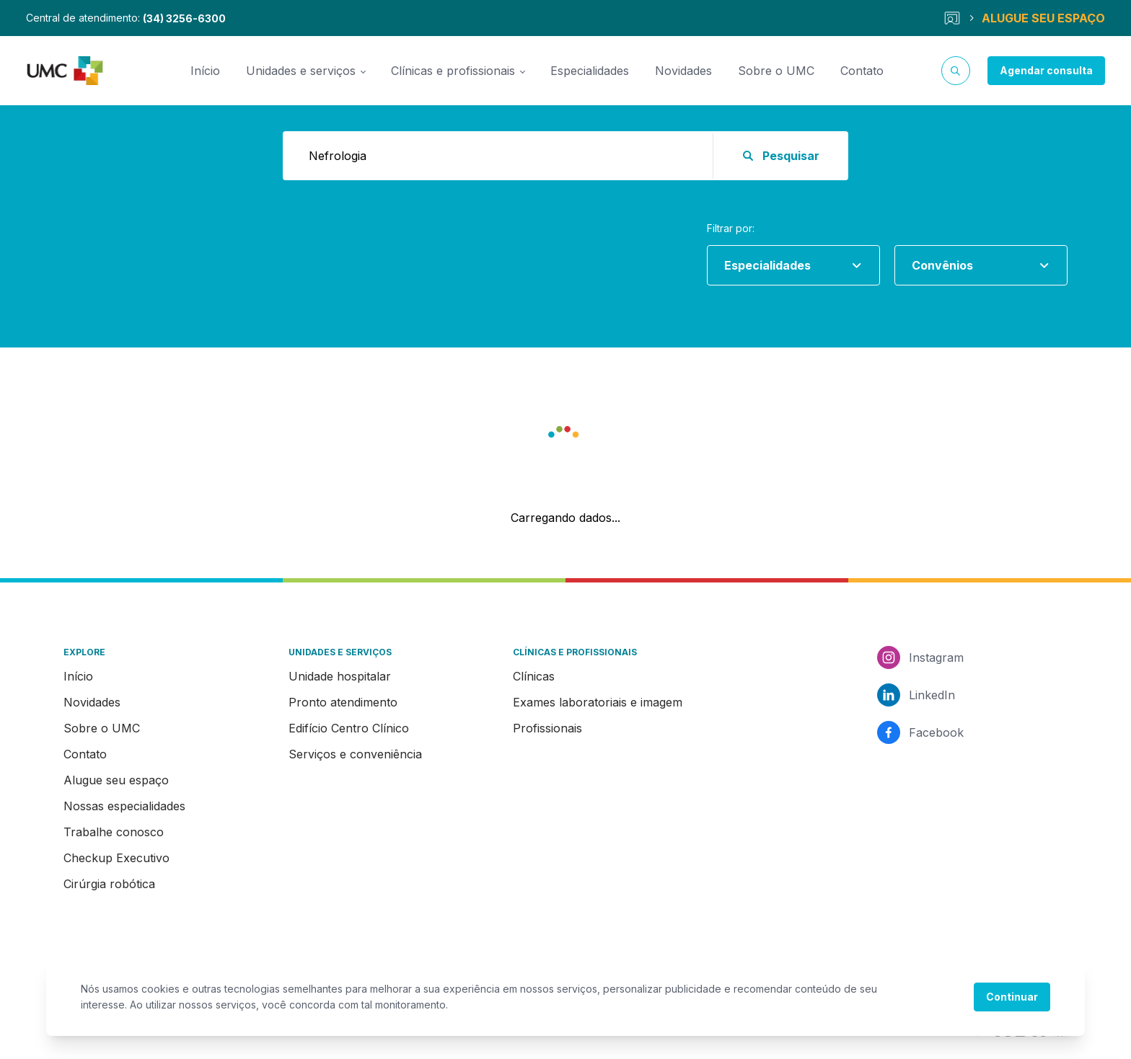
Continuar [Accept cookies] (1012, 997)
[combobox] (787, 265)
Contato (862, 70)
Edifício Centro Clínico (349, 728)
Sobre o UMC (776, 70)
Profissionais (547, 728)
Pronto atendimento (343, 702)
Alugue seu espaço (116, 780)
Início (205, 70)
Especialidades (589, 70)
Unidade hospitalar (340, 676)
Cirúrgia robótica (109, 884)
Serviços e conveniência (355, 754)
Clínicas (534, 676)
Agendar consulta (1046, 70)
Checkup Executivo (116, 858)
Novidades (683, 70)
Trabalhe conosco (113, 832)
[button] (565, 435)
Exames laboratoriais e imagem (597, 702)
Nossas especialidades (124, 806)
